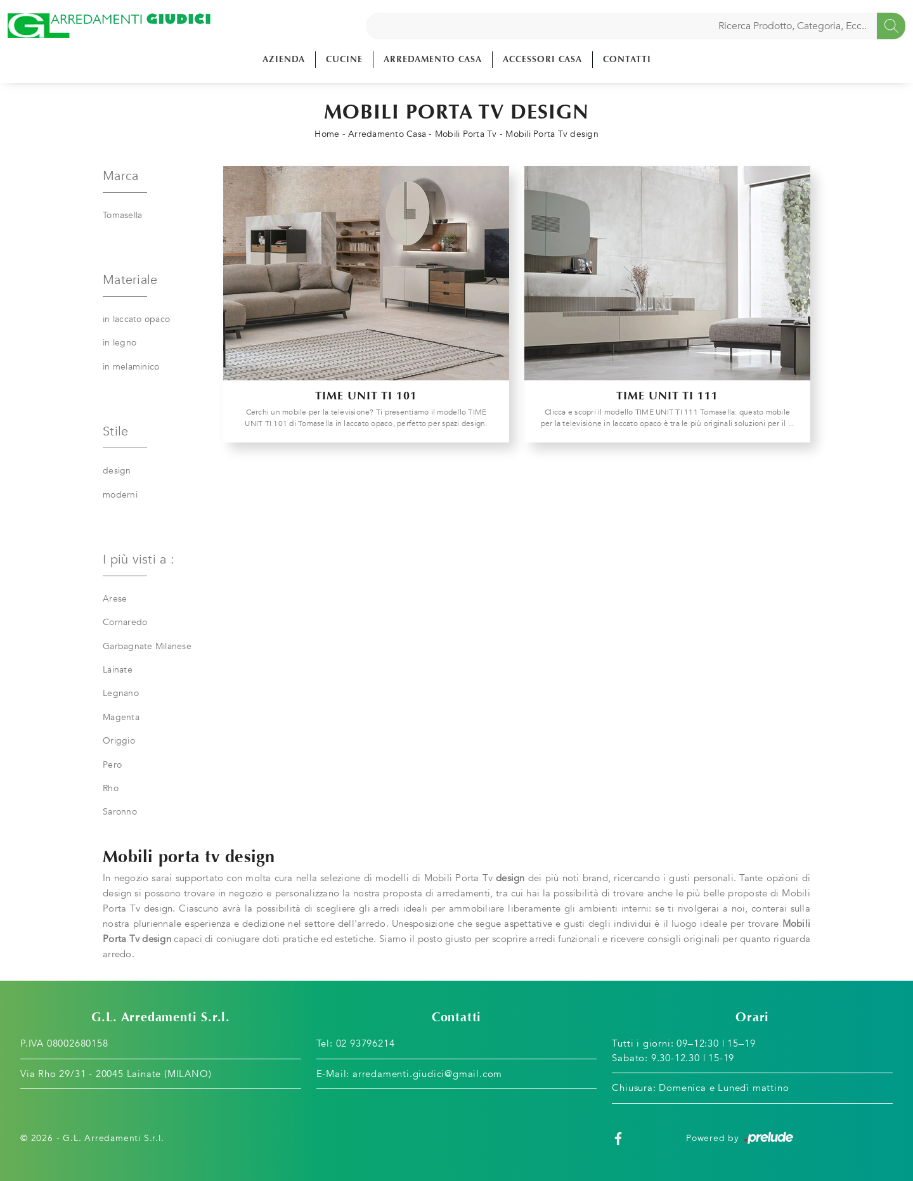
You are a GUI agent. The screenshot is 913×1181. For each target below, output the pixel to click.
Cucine (344, 59)
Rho (111, 788)
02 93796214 (365, 1043)
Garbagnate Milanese (147, 646)
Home (326, 134)
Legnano (121, 693)
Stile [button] (115, 431)
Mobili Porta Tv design (552, 134)
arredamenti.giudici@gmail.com (427, 1074)
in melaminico (131, 367)
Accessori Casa (542, 59)
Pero (112, 765)
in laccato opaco (136, 319)
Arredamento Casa (433, 59)
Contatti (627, 59)
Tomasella (122, 215)
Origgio (119, 741)
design (117, 471)
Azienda (283, 59)
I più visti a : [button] (138, 559)
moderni (120, 495)
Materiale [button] (130, 279)
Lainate (118, 670)
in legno (119, 343)
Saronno (120, 812)
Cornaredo (125, 622)
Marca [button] (120, 175)
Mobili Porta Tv (466, 134)
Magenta (121, 717)
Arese (115, 599)
